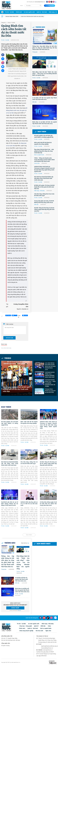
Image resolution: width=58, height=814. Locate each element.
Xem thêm (29, 534)
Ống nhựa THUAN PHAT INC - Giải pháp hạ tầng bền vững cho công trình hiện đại (44, 151)
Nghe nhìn (48, 630)
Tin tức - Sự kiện (9, 12)
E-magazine (49, 5)
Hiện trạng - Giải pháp (39, 190)
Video (6, 358)
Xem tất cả (25, 543)
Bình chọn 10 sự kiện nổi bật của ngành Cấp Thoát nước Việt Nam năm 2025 (44, 122)
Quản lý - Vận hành (42, 12)
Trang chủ (3, 22)
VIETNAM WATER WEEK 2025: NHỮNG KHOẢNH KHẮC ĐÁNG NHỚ (49, 375)
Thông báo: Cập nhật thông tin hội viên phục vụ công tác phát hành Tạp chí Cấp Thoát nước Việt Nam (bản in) (44, 47)
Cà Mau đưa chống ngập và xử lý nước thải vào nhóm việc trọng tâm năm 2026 (48, 503)
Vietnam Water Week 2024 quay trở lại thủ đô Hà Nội (50, 390)
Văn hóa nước (39, 630)
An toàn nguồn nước (29, 12)
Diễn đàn (34, 102)
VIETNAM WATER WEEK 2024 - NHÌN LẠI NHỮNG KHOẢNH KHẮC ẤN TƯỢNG (50, 383)
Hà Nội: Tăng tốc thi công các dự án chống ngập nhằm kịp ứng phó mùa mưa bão (44, 209)
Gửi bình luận (9, 337)
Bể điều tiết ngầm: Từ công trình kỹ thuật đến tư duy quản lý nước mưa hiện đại (44, 187)
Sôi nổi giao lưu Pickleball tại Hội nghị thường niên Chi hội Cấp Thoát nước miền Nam (16, 389)
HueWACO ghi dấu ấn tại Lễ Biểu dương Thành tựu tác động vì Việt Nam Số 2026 (9, 503)
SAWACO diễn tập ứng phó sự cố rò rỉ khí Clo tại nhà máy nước (29, 503)
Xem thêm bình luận (6, 348)
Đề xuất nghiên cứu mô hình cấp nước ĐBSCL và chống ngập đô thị (43, 136)
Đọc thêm (40, 131)
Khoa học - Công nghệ (26, 626)
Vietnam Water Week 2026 (12, 16)
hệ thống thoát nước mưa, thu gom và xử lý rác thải (16, 110)
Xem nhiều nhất (42, 544)
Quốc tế (36, 626)
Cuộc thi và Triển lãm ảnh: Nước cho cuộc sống (32, 16)
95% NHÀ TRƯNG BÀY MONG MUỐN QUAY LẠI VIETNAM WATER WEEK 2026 (50, 366)
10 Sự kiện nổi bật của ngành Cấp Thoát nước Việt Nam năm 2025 (44, 98)
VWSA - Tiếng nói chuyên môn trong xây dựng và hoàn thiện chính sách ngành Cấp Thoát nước (44, 159)
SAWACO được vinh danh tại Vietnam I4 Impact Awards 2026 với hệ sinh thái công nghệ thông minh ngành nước (44, 169)
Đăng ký (19, 610)
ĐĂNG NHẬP (15, 608)
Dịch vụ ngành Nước (39, 154)
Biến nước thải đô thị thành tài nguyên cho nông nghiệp (43, 143)
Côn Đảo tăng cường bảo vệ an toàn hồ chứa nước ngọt (44, 194)
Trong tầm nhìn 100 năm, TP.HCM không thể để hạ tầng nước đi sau (44, 201)
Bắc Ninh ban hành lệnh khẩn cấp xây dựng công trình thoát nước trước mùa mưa (43, 178)
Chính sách (19, 12)
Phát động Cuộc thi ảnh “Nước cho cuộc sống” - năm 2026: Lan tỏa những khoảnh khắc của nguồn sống (44, 73)
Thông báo (38, 27)
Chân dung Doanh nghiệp (26, 630)
